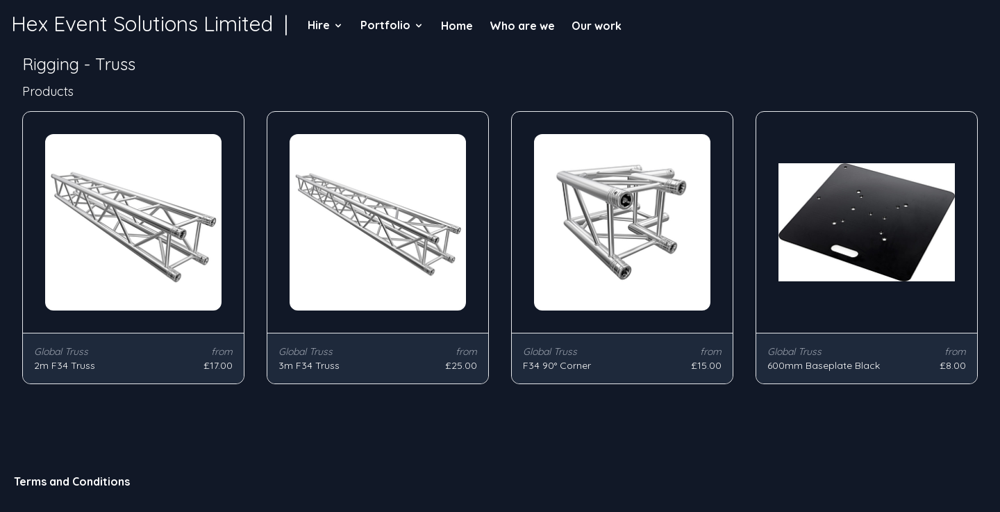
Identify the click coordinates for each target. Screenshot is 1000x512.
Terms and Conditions (72, 481)
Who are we (522, 26)
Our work (597, 26)
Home (457, 26)
